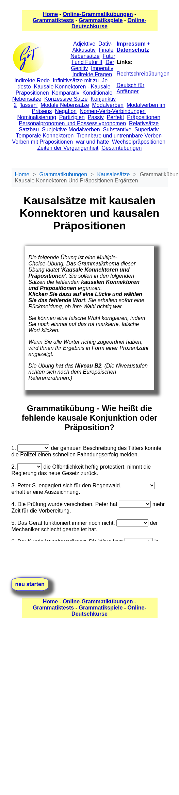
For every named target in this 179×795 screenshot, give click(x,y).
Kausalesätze (113, 174)
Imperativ (102, 68)
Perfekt (115, 117)
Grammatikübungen (63, 174)
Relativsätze (144, 123)
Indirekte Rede (32, 80)
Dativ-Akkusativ (92, 47)
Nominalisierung (36, 117)
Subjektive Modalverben (71, 129)
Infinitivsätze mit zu (76, 80)
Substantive (117, 129)
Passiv (96, 117)
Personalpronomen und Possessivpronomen (72, 123)
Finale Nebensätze (91, 53)
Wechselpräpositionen (138, 142)
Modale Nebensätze (64, 105)
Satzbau (29, 129)
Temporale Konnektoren (45, 136)
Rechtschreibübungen (143, 74)
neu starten (30, 584)
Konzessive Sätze (65, 99)
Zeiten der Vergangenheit (68, 148)
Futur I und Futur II (93, 59)
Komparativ (65, 93)
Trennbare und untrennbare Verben (119, 136)
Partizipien (72, 117)
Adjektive (84, 44)
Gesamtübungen (121, 148)
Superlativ (146, 129)
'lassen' (28, 105)
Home (50, 14)
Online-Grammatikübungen (98, 14)
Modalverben (108, 105)
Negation (66, 111)
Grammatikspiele (101, 20)
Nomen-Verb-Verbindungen (113, 111)
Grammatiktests (53, 20)
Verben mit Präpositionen (42, 142)
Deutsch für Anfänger (131, 88)
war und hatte (92, 142)
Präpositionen (143, 117)
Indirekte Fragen (92, 74)
